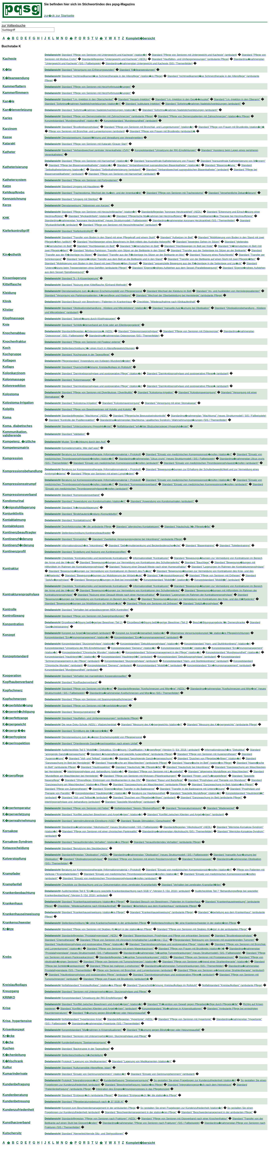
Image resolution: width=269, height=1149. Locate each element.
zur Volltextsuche (13, 25)
